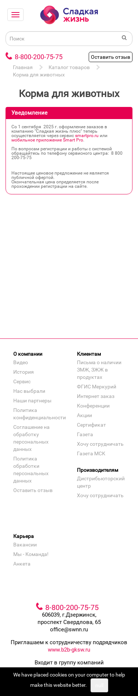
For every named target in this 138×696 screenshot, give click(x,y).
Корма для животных (39, 75)
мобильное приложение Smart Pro (47, 140)
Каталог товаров (69, 67)
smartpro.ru (87, 135)
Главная (23, 67)
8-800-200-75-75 (39, 57)
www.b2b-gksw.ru (69, 649)
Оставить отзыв (110, 57)
